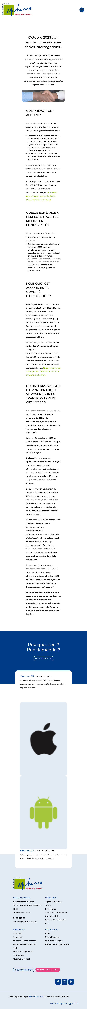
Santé (48, 905)
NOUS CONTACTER (43, 658)
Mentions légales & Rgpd (61, 1004)
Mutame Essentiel (21, 959)
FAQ (15, 948)
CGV (76, 1004)
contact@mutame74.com (25, 922)
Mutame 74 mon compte (24, 941)
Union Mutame (52, 937)
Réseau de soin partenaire (57, 944)
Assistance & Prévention (56, 913)
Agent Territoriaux (53, 902)
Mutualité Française (54, 941)
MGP (47, 933)
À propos (17, 933)
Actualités (17, 937)
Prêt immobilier (52, 916)
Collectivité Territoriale (55, 920)
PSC (47, 923)
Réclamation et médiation (25, 944)
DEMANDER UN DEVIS (47, 970)
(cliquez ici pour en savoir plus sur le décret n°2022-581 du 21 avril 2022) (41, 196)
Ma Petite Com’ (36, 996)
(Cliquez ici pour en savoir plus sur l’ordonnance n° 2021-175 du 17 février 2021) (43, 371)
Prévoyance (50, 909)
